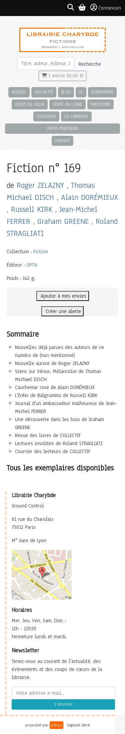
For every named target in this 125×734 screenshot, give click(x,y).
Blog (66, 92)
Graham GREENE (63, 221)
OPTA (31, 265)
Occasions (46, 116)
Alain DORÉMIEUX (89, 197)
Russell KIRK (31, 209)
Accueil (19, 92)
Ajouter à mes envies (62, 296)
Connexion (105, 7)
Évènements (102, 92)
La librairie (76, 116)
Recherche (90, 64)
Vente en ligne (67, 104)
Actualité (44, 92)
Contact (62, 140)
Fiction (40, 251)
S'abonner (63, 704)
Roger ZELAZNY (40, 185)
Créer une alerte (62, 311)
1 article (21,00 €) (62, 76)
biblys (56, 725)
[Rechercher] (46, 63)
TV (81, 92)
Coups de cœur (29, 104)
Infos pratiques (62, 128)
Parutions (100, 104)
